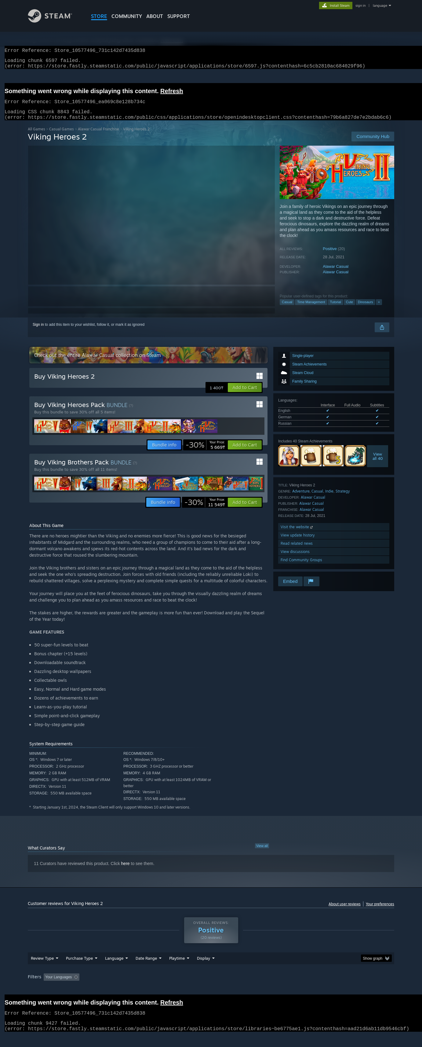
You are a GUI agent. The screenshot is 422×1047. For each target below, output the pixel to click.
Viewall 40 (378, 463)
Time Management (311, 309)
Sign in (38, 332)
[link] (205, 452)
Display (203, 969)
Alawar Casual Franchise (98, 136)
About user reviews (345, 911)
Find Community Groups (301, 567)
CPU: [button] (293, 989)
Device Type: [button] (340, 989)
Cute (349, 309)
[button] (244, 395)
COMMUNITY (126, 16)
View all (262, 853)
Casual (287, 309)
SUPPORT (178, 16)
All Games (36, 136)
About (154, 16)
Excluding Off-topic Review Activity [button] (120, 989)
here (125, 870)
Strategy (343, 498)
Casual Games (61, 136)
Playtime (177, 969)
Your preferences (380, 911)
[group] (211, 989)
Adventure (301, 498)
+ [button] (379, 309)
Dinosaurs (365, 309)
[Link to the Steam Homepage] (55, 21)
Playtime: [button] (167, 989)
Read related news (297, 550)
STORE (99, 16)
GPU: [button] (314, 989)
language (380, 5)
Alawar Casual (335, 273)
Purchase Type (79, 969)
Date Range (146, 969)
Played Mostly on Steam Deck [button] (211, 989)
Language (114, 969)
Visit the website (297, 534)
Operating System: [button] (262, 989)
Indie (329, 498)
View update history (298, 542)
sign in (360, 5)
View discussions (295, 559)
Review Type (42, 969)
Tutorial (335, 309)
